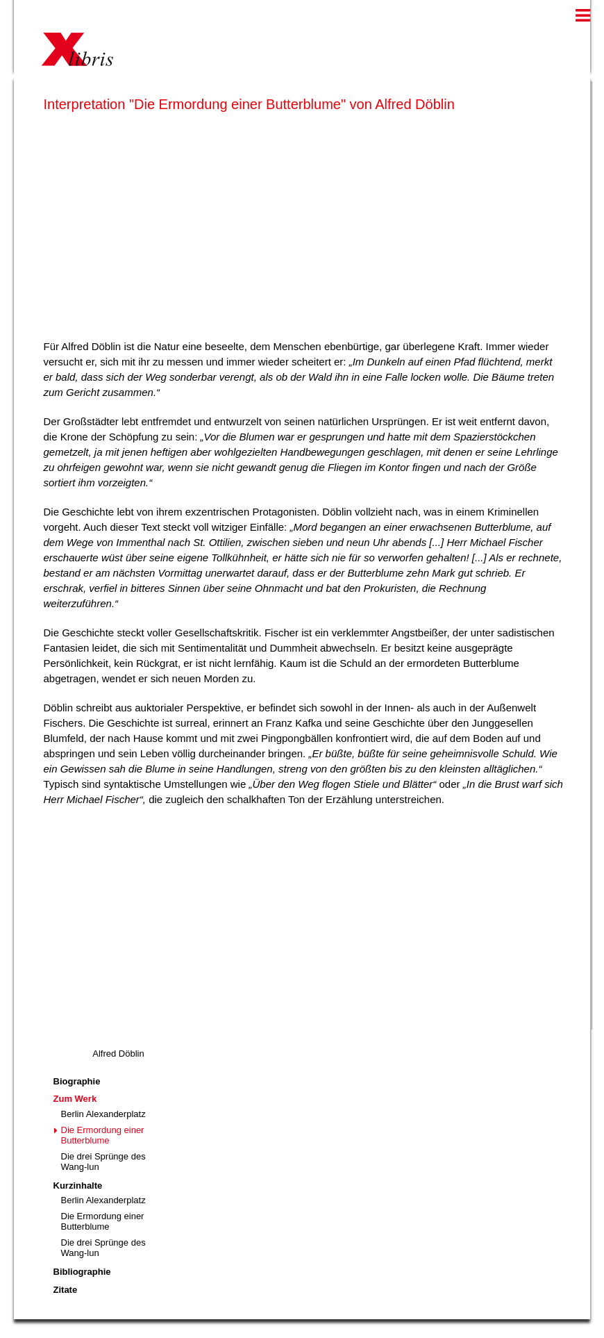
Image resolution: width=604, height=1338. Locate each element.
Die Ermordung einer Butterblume (102, 1135)
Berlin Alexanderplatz (103, 1114)
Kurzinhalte (78, 1185)
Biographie (77, 1081)
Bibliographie (82, 1271)
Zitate (65, 1290)
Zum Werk (75, 1098)
